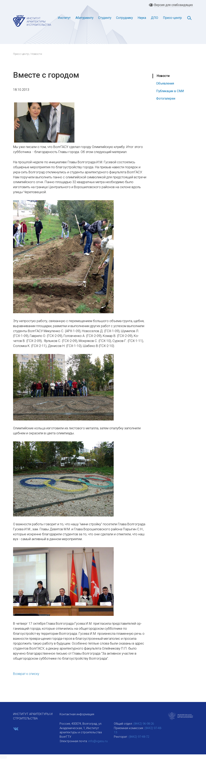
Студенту (104, 18)
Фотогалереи (165, 98)
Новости (163, 76)
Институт (64, 18)
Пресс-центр (172, 18)
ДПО (154, 18)
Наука (142, 18)
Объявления (165, 83)
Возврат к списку (26, 674)
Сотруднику (124, 18)
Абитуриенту (84, 18)
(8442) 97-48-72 (139, 737)
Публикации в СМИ (170, 91)
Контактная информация (77, 714)
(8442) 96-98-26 (143, 723)
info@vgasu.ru (98, 741)
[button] (3, 757)
